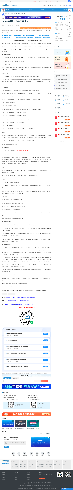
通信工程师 (5, 293)
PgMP (12, 466)
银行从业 (50, 464)
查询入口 (61, 35)
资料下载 (65, 9)
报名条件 (61, 24)
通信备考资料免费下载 (19, 304)
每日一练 (42, 454)
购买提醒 (3, 479)
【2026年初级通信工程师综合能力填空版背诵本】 (23, 37)
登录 (69, 1)
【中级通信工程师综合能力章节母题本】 (17, 35)
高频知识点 (25, 454)
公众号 (70, 31)
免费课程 (14, 329)
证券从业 (47, 466)
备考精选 (3, 10)
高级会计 (47, 464)
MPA (58, 466)
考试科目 (56, 25)
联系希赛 (28, 477)
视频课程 (45, 5)
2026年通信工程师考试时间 (10, 300)
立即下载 (45, 333)
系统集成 (24, 466)
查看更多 (62, 141)
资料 (63, 5)
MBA (55, 464)
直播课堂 (50, 5)
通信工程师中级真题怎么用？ (33, 395)
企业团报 (69, 23)
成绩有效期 (57, 36)
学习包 (55, 5)
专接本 (64, 464)
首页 (3, 1)
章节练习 (37, 454)
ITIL (32, 464)
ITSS (29, 464)
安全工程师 (39, 466)
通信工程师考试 (11, 293)
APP (11, 1)
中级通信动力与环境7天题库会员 (28, 297)
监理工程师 (42, 466)
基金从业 (50, 466)
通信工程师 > (7, 13)
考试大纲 (66, 29)
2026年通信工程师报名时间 (23, 300)
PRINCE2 (16, 466)
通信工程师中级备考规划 (9, 397)
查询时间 (56, 35)
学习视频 (42, 9)
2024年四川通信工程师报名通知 (19, 13)
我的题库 (68, 92)
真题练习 (20, 329)
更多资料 (46, 329)
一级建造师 (39, 464)
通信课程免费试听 (29, 304)
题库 (59, 5)
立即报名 (6, 446)
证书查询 (66, 40)
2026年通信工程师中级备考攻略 (33, 399)
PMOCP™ (16, 464)
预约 (45, 380)
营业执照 (28, 479)
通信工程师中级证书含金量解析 (10, 395)
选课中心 (61, 25)
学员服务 (69, 19)
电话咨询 (69, 27)
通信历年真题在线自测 (9, 304)
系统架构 (24, 464)
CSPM (12, 464)
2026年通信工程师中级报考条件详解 (11, 399)
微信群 (16, 1)
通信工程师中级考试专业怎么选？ (33, 397)
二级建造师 (42, 464)
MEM (59, 464)
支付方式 (3, 477)
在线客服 (42, 478)
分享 (3, 19)
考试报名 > (12, 13)
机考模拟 (61, 31)
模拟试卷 (18, 454)
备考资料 (66, 25)
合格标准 (66, 35)
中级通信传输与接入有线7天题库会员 (12, 297)
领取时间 (56, 40)
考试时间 (56, 29)
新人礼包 (69, 10)
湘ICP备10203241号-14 (39, 485)
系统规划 (21, 466)
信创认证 (30, 466)
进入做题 (65, 108)
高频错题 (31, 454)
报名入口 (66, 24)
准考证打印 (67, 31)
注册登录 (3, 474)
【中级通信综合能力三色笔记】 (31, 35)
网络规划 (21, 464)
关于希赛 (28, 474)
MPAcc (55, 466)
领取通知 (61, 40)
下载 (67, 119)
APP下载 (69, 35)
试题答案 (48, 454)
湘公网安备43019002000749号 (49, 485)
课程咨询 (69, 14)
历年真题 (13, 454)
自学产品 (16, 474)
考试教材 (61, 29)
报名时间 (56, 24)
